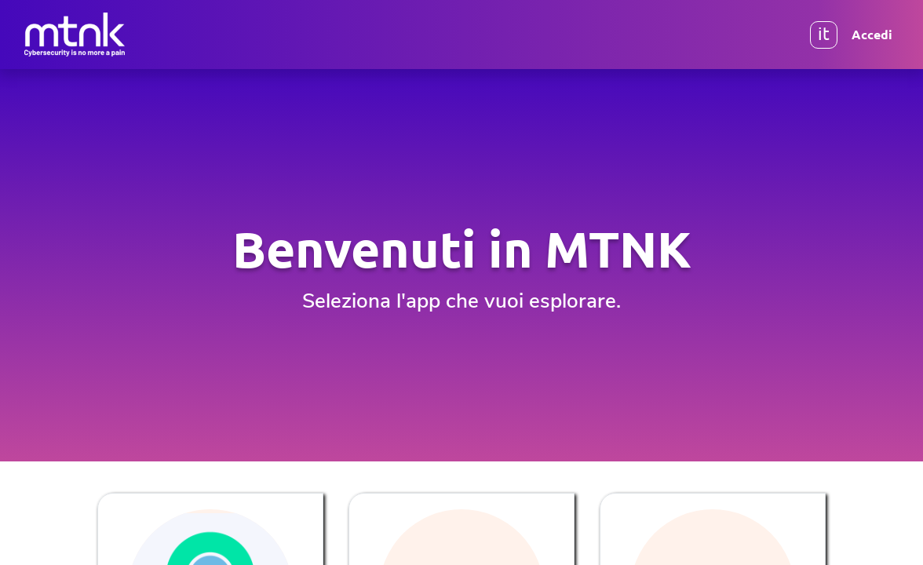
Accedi (872, 34)
